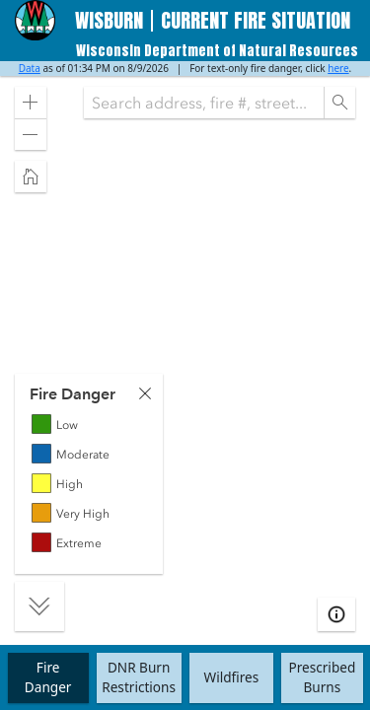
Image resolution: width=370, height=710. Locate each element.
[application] (185, 353)
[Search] (339, 102)
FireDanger (48, 677)
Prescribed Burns (321, 677)
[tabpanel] (89, 474)
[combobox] (204, 102)
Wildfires (231, 677)
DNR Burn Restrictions (139, 677)
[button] (30, 102)
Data (29, 68)
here (338, 68)
